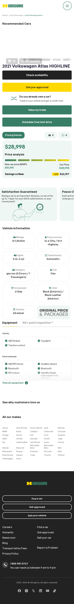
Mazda (5, 448)
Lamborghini (22, 442)
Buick (18, 431)
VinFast (61, 455)
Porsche (48, 451)
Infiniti (47, 438)
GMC (4, 438)
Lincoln (61, 442)
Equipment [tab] (9, 322)
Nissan (19, 451)
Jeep (60, 438)
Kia (3, 442)
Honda (19, 438)
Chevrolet (48, 431)
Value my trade (37, 109)
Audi (46, 428)
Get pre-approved (37, 87)
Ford (46, 435)
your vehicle (37, 515)
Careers (7, 527)
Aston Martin (36, 428)
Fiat (31, 435)
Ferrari (19, 435)
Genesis (61, 435)
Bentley (61, 428)
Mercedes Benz (34, 446)
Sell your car (44, 537)
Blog (5, 543)
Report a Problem (47, 547)
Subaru (19, 455)
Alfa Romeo (21, 428)
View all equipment (15, 382)
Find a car (42, 527)
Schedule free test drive (37, 122)
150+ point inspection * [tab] (37, 322)
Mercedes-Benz (49, 446)
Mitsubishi (7, 451)
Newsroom (8, 537)
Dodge (5, 435)
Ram (60, 451)
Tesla (32, 455)
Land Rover (35, 442)
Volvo (18, 458)
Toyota (47, 455)
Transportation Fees (14, 548)
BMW (4, 431)
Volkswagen (7, 458)
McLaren (20, 448)
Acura (5, 428)
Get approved (37, 507)
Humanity (7, 532)
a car (37, 498)
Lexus (46, 442)
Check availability (37, 75)
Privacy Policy (10, 553)
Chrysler (62, 431)
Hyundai (33, 438)
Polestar (34, 451)
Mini (59, 448)
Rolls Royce (7, 455)
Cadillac (34, 431)
